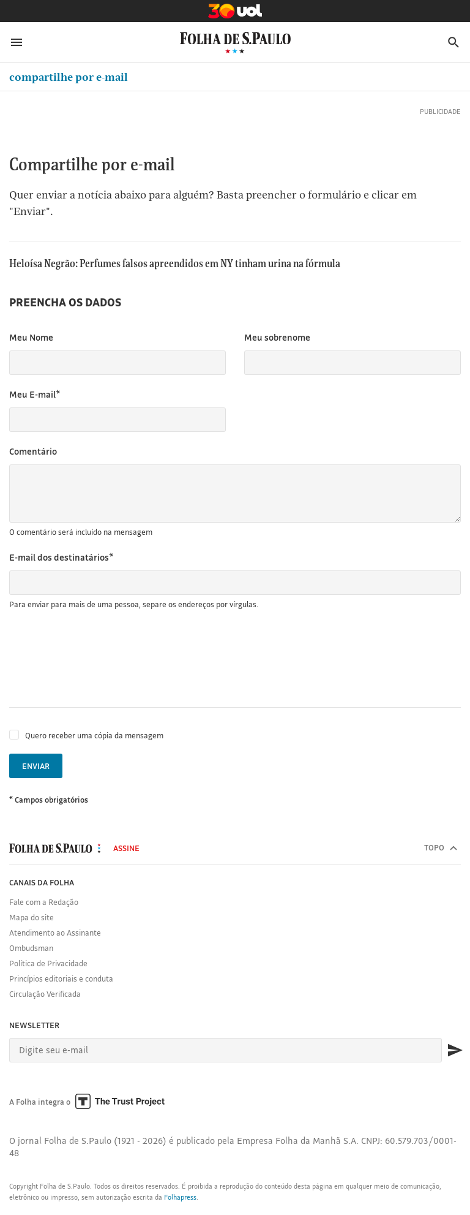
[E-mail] (225, 1050)
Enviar (36, 765)
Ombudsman (31, 947)
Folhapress (180, 1197)
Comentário (33, 451)
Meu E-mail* (34, 394)
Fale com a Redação (43, 901)
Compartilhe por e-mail (68, 77)
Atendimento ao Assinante (55, 932)
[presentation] (102, 659)
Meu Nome (31, 337)
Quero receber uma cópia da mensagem (94, 735)
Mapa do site (31, 917)
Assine (126, 848)
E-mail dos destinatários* (61, 557)
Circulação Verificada (45, 993)
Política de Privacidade (48, 963)
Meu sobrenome (277, 337)
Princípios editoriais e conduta (61, 978)
